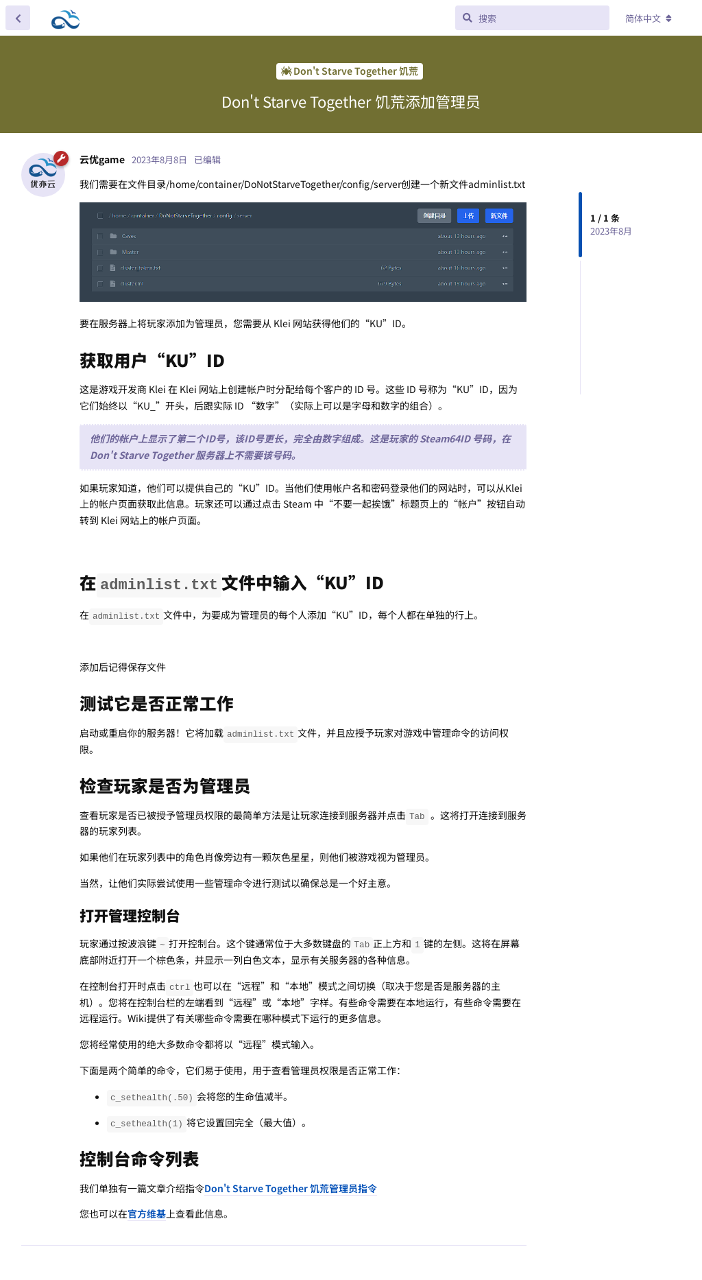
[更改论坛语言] (648, 18)
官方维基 (147, 1213)
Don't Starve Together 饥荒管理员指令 (290, 1188)
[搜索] (532, 17)
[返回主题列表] (17, 17)
